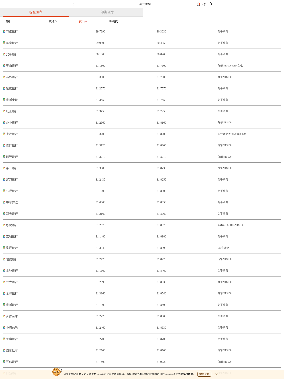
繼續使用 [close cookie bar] (204, 374)
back (74, 4)
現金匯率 (36, 12)
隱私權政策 (187, 373)
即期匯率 (107, 12)
